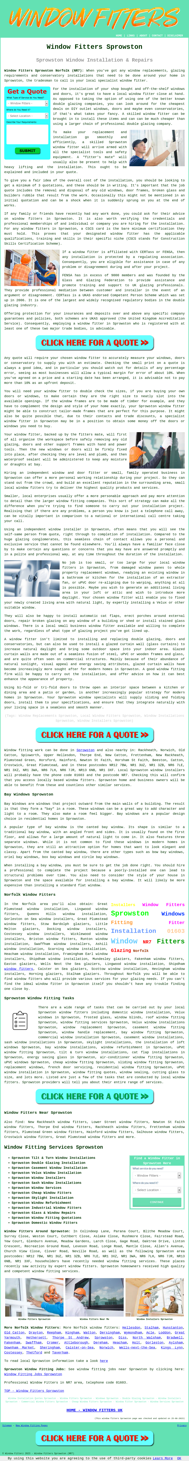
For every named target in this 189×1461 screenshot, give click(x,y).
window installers (45, 934)
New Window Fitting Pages (32, 1425)
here (104, 1361)
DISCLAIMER (175, 35)
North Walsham (147, 1338)
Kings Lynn (172, 1347)
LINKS (131, 35)
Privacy (182, 1425)
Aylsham (176, 1343)
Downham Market (19, 1347)
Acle (150, 1333)
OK (179, 1458)
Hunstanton (173, 1328)
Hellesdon (131, 1328)
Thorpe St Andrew (70, 1338)
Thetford (34, 1352)
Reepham (54, 1333)
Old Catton (14, 1333)
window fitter (133, 80)
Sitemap (7, 1425)
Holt (136, 1343)
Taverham (60, 1352)
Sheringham (50, 1347)
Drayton (36, 1333)
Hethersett (36, 1338)
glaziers (121, 959)
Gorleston (154, 1343)
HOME (119, 35)
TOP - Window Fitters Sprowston (34, 1391)
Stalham (152, 1328)
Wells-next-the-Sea (137, 1347)
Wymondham (133, 1333)
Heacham (120, 1343)
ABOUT (143, 35)
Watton (90, 1333)
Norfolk (81, 1328)
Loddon (165, 1333)
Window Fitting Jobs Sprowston (33, 1374)
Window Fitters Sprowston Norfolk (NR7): (44, 70)
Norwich (106, 1347)
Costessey (13, 1352)
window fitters (19, 924)
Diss (123, 1338)
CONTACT (157, 35)
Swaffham (34, 1343)
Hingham (72, 1333)
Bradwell (175, 1338)
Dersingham (110, 1333)
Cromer (53, 1343)
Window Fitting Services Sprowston (53, 1147)
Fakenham (12, 1343)
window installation (23, 949)
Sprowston (85, 750)
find (19, 1122)
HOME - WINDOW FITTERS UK (94, 1410)
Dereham (101, 1343)
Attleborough (76, 1343)
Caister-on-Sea (80, 1347)
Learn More (163, 1458)
